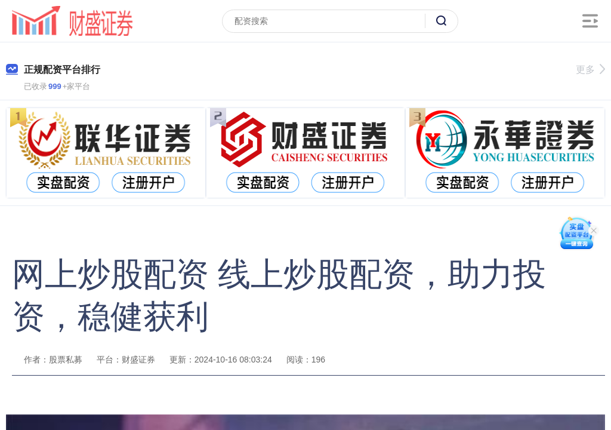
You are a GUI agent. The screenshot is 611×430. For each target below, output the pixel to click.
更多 (590, 69)
